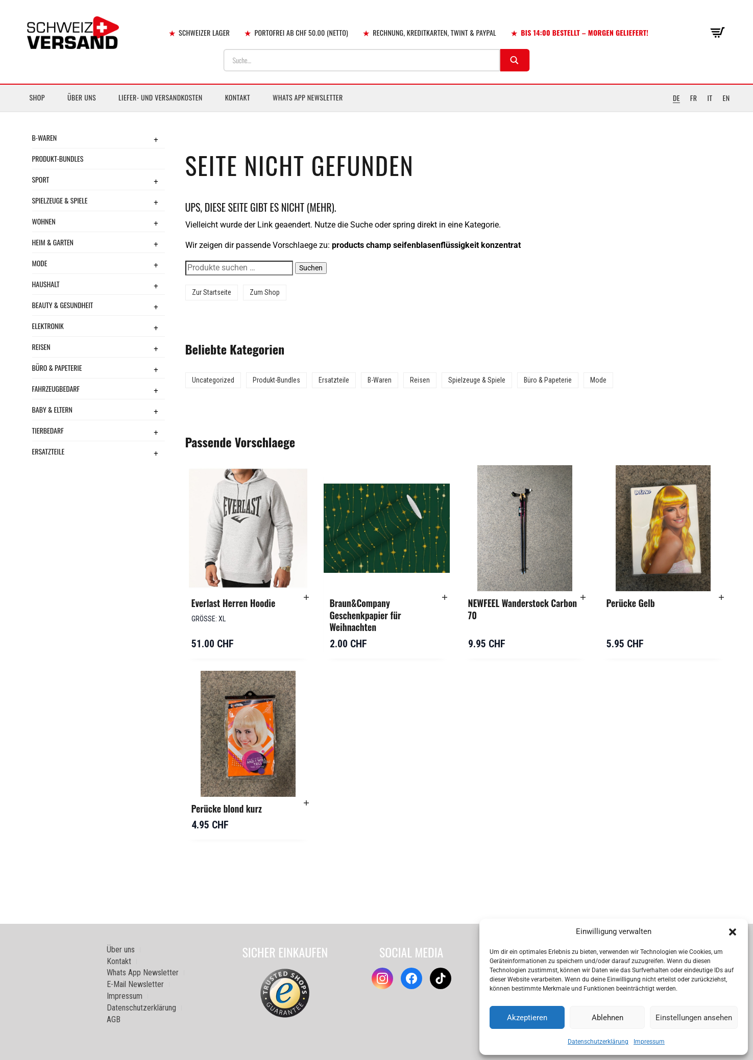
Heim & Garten (53, 242)
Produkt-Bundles (58, 158)
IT (709, 97)
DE (676, 97)
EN (726, 97)
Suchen (311, 268)
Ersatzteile (48, 451)
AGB (113, 1019)
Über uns (81, 97)
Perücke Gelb (630, 603)
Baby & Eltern (52, 409)
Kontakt (237, 97)
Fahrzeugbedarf (56, 388)
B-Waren (44, 137)
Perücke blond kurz (226, 808)
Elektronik (48, 325)
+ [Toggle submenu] (156, 139)
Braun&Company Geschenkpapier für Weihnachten (365, 615)
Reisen (41, 346)
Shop (37, 97)
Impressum (649, 1041)
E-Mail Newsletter (135, 984)
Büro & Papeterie (57, 367)
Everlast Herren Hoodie (233, 603)
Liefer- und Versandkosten (160, 97)
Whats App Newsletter (308, 97)
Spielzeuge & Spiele (60, 200)
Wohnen (44, 221)
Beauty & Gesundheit (62, 304)
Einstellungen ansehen (693, 1017)
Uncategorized (213, 380)
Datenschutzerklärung (598, 1041)
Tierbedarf (48, 430)
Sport (41, 179)
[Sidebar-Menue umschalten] (376, 111)
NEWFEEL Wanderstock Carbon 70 (522, 609)
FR (693, 97)
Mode (39, 263)
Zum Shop (265, 292)
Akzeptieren (527, 1017)
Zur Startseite (211, 292)
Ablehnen (607, 1017)
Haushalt (46, 284)
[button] (732, 932)
